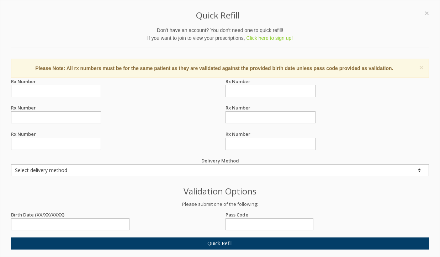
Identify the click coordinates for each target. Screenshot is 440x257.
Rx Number (56, 81)
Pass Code (269, 215)
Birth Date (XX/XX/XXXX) (70, 215)
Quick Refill (220, 243)
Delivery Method (220, 166)
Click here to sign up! (269, 38)
